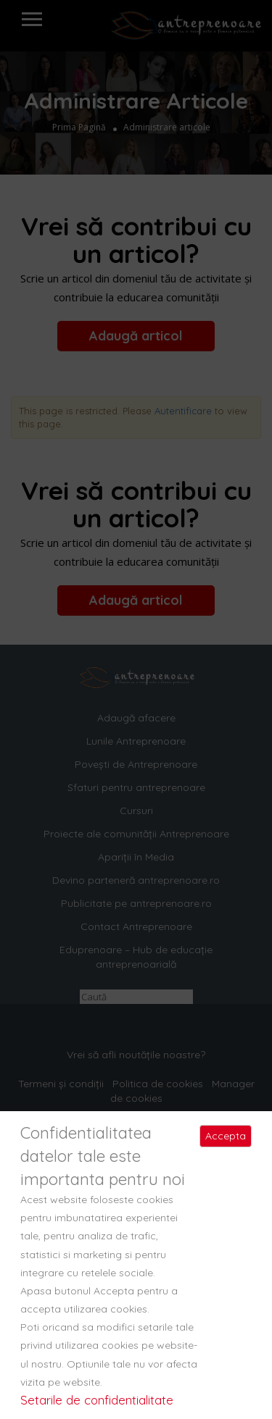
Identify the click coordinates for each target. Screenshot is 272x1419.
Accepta (225, 1135)
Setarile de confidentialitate (96, 1399)
